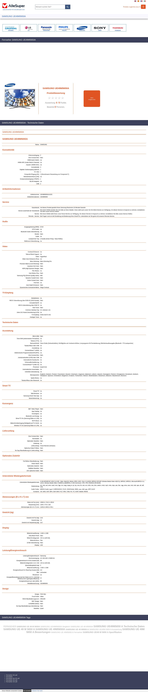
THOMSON (118, 30)
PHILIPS (64, 30)
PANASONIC (46, 30)
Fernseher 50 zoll (11, 675)
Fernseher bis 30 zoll (12, 678)
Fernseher (9, 677)
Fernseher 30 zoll (11, 682)
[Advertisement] (64, 64)
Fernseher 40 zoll (11, 680)
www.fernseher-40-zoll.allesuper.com (13, 8)
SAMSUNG (82, 30)
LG (28, 30)
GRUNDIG (10, 30)
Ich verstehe (27, 690)
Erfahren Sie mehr (37, 690)
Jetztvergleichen (91, 98)
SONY (99, 30)
